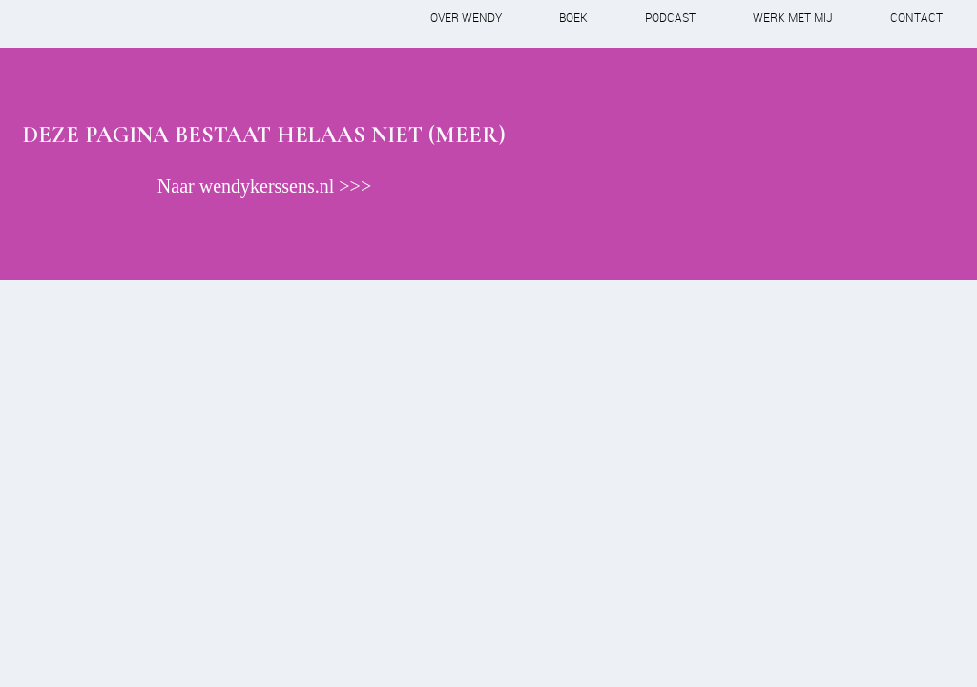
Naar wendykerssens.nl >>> (264, 186)
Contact (916, 17)
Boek (573, 17)
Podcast (670, 17)
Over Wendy (466, 17)
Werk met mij (793, 17)
